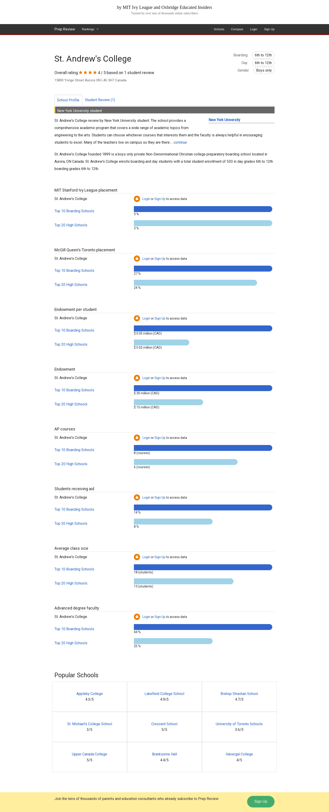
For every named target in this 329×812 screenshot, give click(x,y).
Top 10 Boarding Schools (74, 211)
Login (253, 29)
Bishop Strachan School (239, 694)
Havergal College (239, 754)
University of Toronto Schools (239, 724)
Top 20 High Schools (70, 225)
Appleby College (89, 694)
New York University (224, 120)
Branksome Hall (164, 754)
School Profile (68, 100)
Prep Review (64, 29)
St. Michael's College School (89, 724)
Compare (237, 29)
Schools (219, 29)
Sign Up (269, 29)
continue (180, 142)
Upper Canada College (89, 754)
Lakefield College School (164, 694)
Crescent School (164, 724)
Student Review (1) (100, 100)
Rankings (88, 29)
